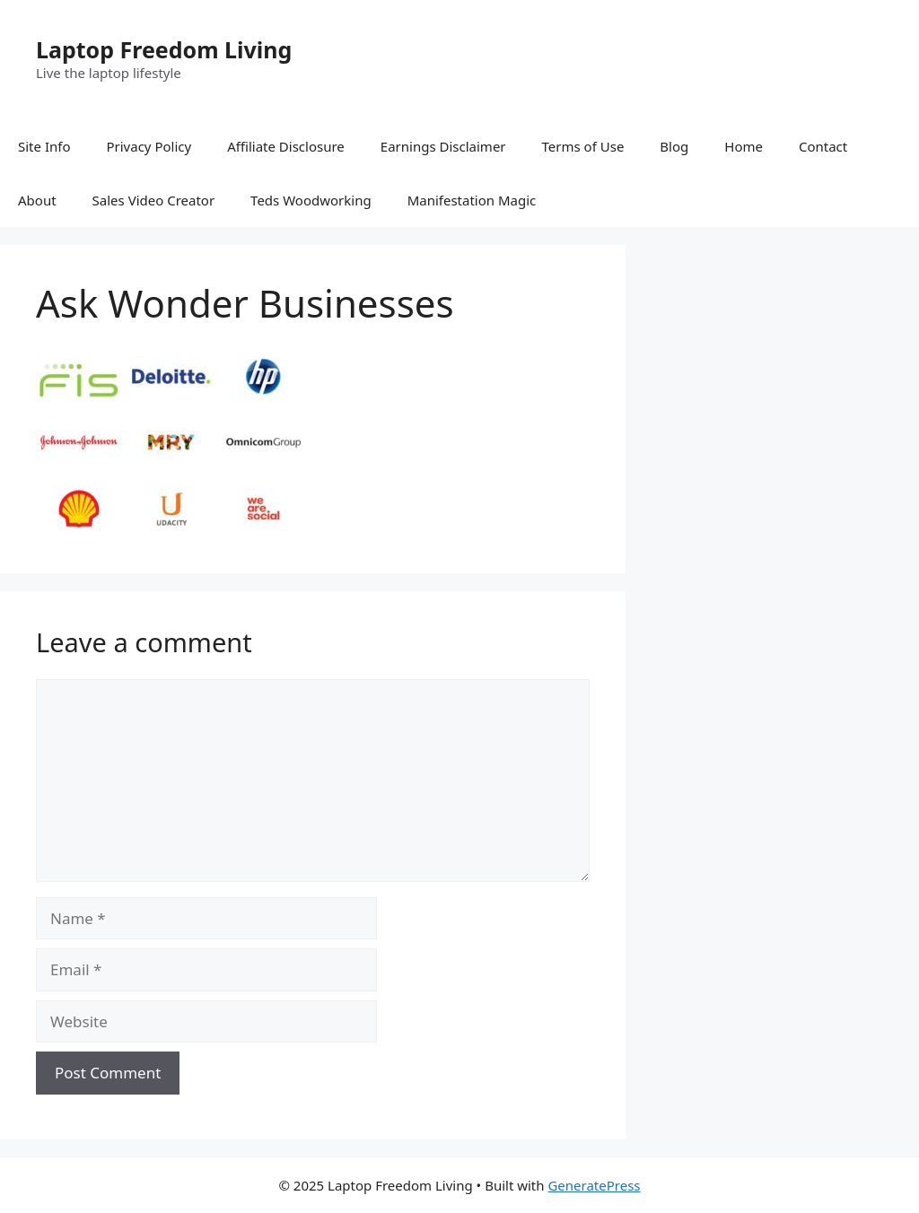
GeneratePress (593, 1185)
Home (743, 146)
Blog (674, 146)
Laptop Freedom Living (164, 49)
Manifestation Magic (472, 200)
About (37, 200)
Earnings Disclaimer (443, 146)
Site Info (44, 146)
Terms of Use (583, 146)
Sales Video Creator (153, 200)
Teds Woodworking (311, 200)
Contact (823, 146)
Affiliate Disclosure (286, 146)
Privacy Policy (148, 146)
